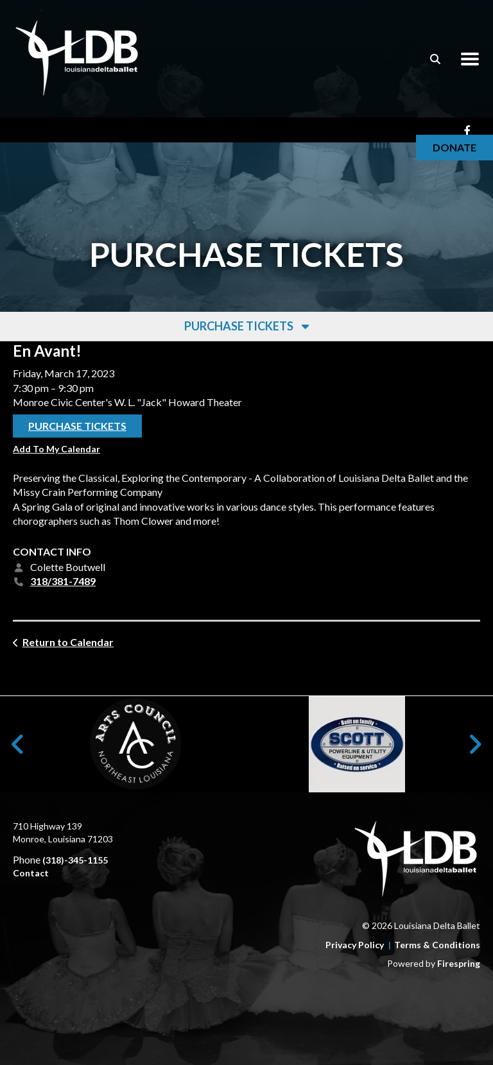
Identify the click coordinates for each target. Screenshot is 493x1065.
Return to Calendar (68, 642)
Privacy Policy (354, 944)
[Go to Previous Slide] (18, 744)
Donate (454, 147)
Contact (31, 872)
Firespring (458, 963)
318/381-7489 (63, 581)
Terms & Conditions (437, 944)
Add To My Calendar (56, 449)
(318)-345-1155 (75, 860)
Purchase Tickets (77, 426)
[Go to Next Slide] (475, 744)
